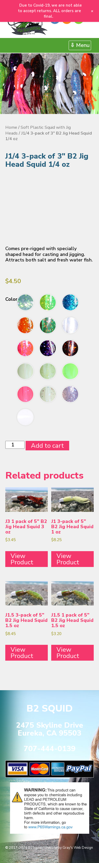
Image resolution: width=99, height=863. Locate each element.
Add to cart (47, 445)
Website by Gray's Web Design (68, 847)
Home (11, 127)
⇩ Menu (79, 45)
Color (11, 299)
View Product (22, 559)
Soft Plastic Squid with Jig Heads (38, 130)
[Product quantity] (15, 445)
